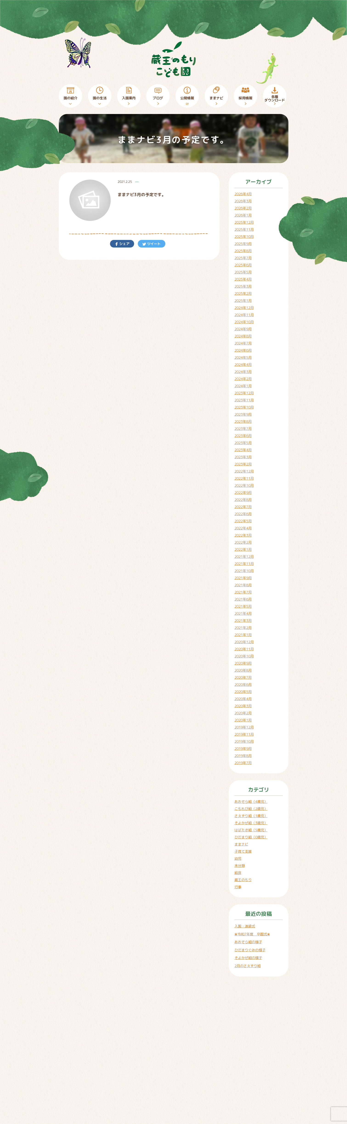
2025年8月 (243, 250)
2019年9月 (243, 748)
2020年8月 (243, 670)
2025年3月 (243, 286)
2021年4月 (243, 613)
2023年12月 (244, 393)
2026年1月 (243, 215)
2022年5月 (243, 521)
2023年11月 (244, 400)
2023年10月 (244, 407)
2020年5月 (243, 691)
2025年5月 (243, 272)
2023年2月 (243, 464)
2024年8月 (243, 336)
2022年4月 (243, 528)
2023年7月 (243, 428)
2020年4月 (243, 698)
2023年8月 (243, 421)
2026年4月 (243, 194)
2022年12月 (244, 471)
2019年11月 (244, 734)
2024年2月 (243, 378)
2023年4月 (243, 450)
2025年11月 (244, 229)
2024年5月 (243, 357)
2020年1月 (243, 720)
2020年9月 (243, 663)
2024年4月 (243, 364)
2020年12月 (244, 642)
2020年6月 (243, 684)
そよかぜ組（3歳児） (251, 823)
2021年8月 (243, 585)
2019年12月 (244, 727)
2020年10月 (244, 656)
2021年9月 (243, 578)
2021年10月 (244, 570)
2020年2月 (243, 713)
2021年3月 (243, 620)
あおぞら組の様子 (248, 942)
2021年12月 (244, 556)
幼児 (237, 858)
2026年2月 (243, 208)
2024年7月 (243, 343)
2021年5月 (243, 606)
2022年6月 (243, 514)
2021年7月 (243, 592)
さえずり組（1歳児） (251, 815)
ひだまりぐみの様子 (249, 950)
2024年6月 (243, 350)
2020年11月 (244, 649)
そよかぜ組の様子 (248, 957)
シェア (124, 243)
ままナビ (241, 844)
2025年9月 (243, 243)
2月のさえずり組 (247, 965)
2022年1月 (243, 549)
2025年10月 (244, 236)
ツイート (153, 243)
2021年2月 (243, 627)
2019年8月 (243, 755)
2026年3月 (243, 201)
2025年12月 (244, 222)
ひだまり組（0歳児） (251, 837)
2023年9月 (243, 414)
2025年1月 (243, 300)
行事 (237, 887)
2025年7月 (243, 258)
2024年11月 (244, 314)
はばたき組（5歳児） (251, 830)
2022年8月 (243, 499)
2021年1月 (243, 634)
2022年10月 (244, 485)
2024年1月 (243, 386)
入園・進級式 (244, 926)
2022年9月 (243, 492)
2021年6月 (243, 599)
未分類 (239, 865)
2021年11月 (244, 563)
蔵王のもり (243, 879)
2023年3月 (243, 457)
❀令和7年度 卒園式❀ (252, 934)
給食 (237, 872)
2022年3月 (243, 535)
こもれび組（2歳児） (251, 808)
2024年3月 (243, 371)
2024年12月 (244, 307)
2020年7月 (243, 677)
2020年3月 (243, 706)
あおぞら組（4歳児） (251, 801)
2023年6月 (243, 435)
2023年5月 (243, 442)
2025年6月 (243, 265)
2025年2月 (243, 293)
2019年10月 (244, 741)
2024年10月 (244, 322)
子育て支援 (243, 851)
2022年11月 (244, 478)
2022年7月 (243, 506)
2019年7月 (243, 762)
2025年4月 (243, 279)
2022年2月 (243, 542)
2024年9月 (243, 329)
